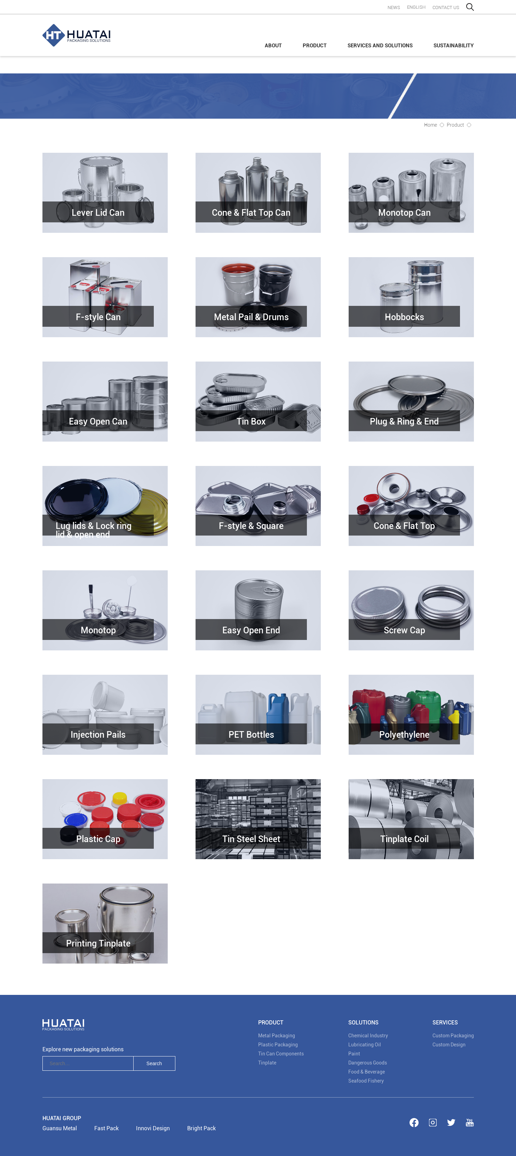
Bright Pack (201, 1128)
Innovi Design (153, 1128)
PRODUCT (270, 1022)
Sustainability (454, 45)
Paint (354, 1053)
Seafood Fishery (366, 1081)
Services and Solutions (380, 45)
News (394, 7)
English (416, 7)
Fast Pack (106, 1128)
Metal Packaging (276, 1035)
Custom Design (449, 1044)
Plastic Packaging (278, 1044)
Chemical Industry (368, 1035)
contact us (445, 7)
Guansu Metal (59, 1128)
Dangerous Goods (367, 1063)
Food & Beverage (366, 1072)
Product (315, 45)
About (273, 45)
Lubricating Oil (364, 1044)
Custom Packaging (453, 1035)
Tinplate (267, 1063)
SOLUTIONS (363, 1022)
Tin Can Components (281, 1053)
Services (445, 1022)
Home (430, 125)
